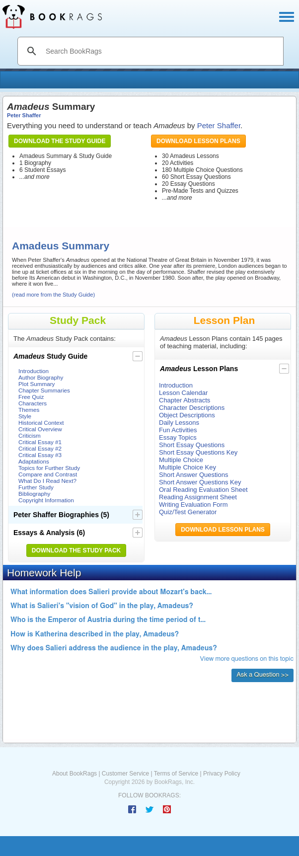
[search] (161, 51)
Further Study (36, 487)
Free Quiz (31, 396)
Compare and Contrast (47, 474)
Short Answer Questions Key (200, 482)
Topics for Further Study (49, 468)
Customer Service (125, 773)
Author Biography (40, 377)
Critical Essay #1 (40, 442)
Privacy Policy (221, 773)
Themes (28, 409)
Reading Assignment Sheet (198, 497)
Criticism (29, 435)
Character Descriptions (191, 407)
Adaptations (33, 461)
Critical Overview (40, 429)
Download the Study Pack (76, 550)
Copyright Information (46, 500)
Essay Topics (178, 437)
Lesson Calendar (183, 392)
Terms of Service (176, 773)
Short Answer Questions (193, 474)
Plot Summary (36, 384)
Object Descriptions (187, 415)
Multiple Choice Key (187, 467)
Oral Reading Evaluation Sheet (203, 489)
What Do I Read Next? (47, 480)
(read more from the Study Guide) (53, 295)
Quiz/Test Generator (188, 512)
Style (24, 416)
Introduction (33, 371)
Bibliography (34, 493)
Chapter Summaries (44, 390)
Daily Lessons (179, 422)
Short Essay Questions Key (198, 452)
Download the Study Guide (59, 141)
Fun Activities (178, 430)
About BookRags (74, 773)
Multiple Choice (181, 460)
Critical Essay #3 (40, 455)
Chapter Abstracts (184, 400)
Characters (32, 403)
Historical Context (41, 422)
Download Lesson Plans (198, 141)
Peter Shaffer (24, 115)
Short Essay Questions (191, 445)
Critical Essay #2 (40, 448)
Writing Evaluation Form (193, 504)
